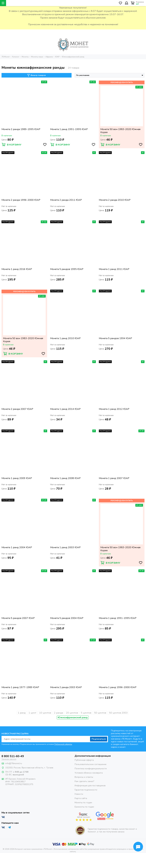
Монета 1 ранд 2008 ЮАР (65, 478)
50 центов (100, 712)
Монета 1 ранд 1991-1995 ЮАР (69, 129)
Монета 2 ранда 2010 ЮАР (115, 200)
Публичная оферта (84, 760)
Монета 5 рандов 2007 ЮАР (18, 618)
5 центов (86, 712)
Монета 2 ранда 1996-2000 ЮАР (21, 200)
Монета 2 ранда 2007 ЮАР (17, 409)
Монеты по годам (83, 802)
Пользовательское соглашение (90, 764)
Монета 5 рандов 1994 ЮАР (115, 338)
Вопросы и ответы (84, 777)
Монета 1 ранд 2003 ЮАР (65, 547)
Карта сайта (81, 798)
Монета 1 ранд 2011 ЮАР (114, 269)
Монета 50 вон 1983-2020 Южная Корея (120, 131)
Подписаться (99, 739)
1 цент (32, 712)
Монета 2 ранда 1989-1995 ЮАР (21, 129)
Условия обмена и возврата (89, 772)
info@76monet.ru (13, 763)
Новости (79, 794)
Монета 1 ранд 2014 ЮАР (65, 409)
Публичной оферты (63, 744)
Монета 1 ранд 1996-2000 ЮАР (117, 687)
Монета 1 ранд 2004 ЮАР (17, 547)
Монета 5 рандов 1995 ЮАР (66, 269)
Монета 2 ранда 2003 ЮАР (66, 687)
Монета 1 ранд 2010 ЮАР (65, 338)
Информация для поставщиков (90, 785)
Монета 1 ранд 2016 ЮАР (17, 269)
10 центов (45, 712)
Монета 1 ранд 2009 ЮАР (17, 478)
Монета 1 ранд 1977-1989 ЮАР (20, 687)
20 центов (72, 712)
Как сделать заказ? (84, 781)
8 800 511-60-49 (13, 756)
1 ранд (22, 712)
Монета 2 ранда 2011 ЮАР (66, 200)
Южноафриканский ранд (73, 717)
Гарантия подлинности (86, 789)
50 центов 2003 (118, 712)
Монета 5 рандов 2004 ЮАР (66, 618)
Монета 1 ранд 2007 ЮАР (114, 478)
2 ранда (58, 712)
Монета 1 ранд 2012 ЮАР (114, 409)
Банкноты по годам (84, 806)
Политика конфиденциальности (91, 768)
